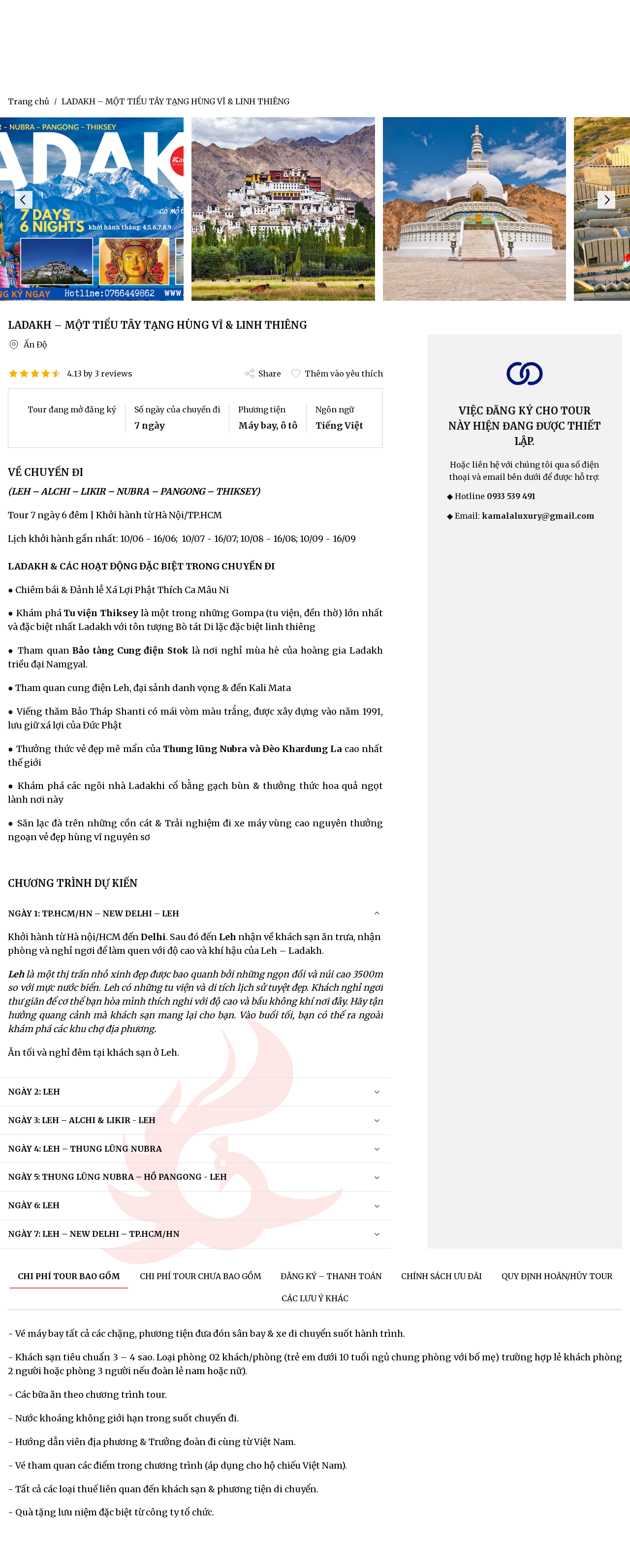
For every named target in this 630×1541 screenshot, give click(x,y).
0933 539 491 (511, 496)
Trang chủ (28, 101)
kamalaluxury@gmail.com (538, 516)
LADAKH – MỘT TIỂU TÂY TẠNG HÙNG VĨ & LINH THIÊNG (175, 101)
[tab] (69, 1277)
